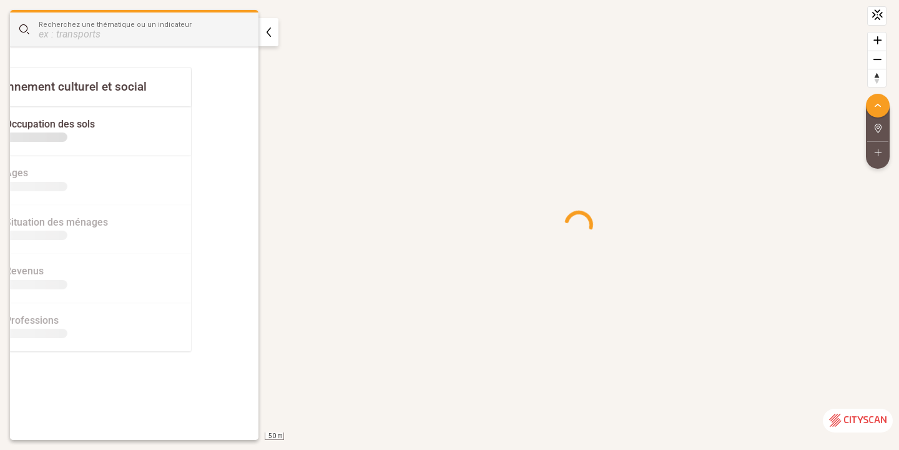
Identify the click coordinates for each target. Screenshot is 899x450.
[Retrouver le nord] (877, 78)
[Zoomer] (877, 41)
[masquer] (268, 32)
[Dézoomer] (877, 60)
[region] (449, 225)
